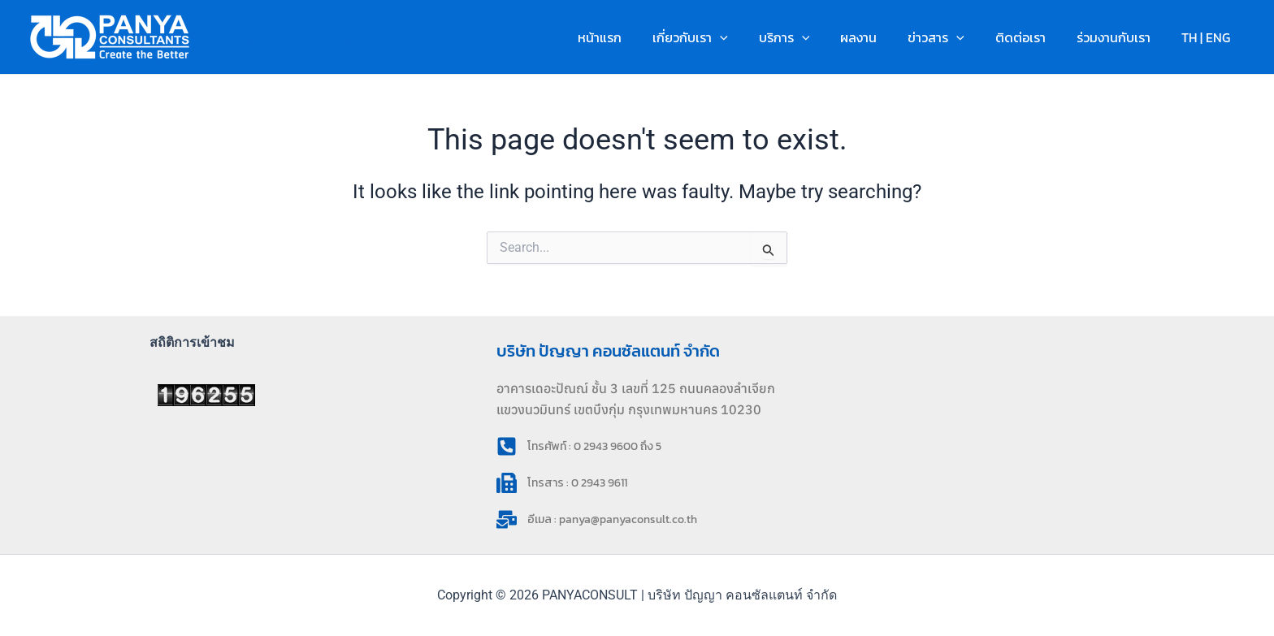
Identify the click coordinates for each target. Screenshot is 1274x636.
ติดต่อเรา (1033, 37)
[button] (751, 37)
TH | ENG (1208, 37)
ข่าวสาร (953, 37)
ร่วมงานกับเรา (1121, 37)
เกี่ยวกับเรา (722, 37)
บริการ (811, 37)
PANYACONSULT (283, 36)
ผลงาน (880, 37)
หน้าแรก (636, 37)
